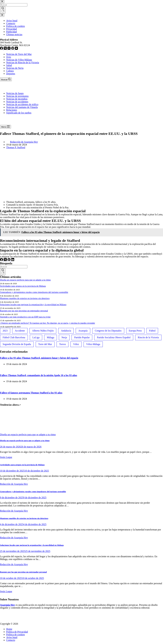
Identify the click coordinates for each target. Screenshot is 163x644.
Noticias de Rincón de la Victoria (22, 62)
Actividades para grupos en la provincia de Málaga (23, 286)
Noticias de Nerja (14, 68)
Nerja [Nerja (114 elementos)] (64, 337)
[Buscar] (6, 79)
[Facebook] (2, 260)
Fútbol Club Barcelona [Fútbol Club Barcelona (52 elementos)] (14, 337)
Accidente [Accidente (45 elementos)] (20, 330)
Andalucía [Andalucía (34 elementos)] (66, 330)
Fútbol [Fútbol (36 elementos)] (152, 330)
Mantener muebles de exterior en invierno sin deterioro (25, 298)
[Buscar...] (13, 266)
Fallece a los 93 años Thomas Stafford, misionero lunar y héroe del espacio (39, 358)
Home (9, 629)
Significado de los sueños (18, 112)
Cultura (10, 71)
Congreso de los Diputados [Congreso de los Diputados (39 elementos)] (108, 330)
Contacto (10, 640)
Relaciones (11, 110)
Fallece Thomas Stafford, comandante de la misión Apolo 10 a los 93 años (38, 375)
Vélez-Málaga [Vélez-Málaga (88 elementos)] (93, 344)
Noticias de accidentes (17, 101)
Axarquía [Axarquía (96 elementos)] (83, 330)
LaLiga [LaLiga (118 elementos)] (36, 337)
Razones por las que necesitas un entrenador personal (24, 310)
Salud (9, 65)
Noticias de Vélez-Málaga (19, 59)
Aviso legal (11, 637)
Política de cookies (15, 634)
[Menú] (5, 127)
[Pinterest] (9, 260)
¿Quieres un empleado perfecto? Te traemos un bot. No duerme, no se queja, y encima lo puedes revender (47, 323)
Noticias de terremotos (17, 96)
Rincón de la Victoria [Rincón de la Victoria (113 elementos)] (148, 337)
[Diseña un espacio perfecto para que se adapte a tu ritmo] (11, 431)
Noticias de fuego (15, 93)
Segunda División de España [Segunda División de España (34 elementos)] (17, 344)
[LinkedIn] (12, 260)
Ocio (8, 57)
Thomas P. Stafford (15, 147)
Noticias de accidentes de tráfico (22, 104)
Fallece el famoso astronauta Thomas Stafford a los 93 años (31, 392)
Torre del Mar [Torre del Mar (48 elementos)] (45, 344)
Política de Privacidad (17, 631)
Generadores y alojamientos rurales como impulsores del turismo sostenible (34, 292)
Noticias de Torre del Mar (19, 54)
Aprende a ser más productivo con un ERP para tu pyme (25, 317)
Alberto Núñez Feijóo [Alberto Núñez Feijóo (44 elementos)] (43, 330)
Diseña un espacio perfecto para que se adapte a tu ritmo (25, 280)
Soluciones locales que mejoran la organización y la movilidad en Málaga (33, 304)
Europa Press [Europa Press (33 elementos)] (135, 330)
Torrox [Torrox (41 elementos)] (62, 344)
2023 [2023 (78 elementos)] (5, 330)
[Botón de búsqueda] (2, 271)
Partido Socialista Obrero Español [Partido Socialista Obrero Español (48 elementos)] (113, 337)
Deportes (10, 73)
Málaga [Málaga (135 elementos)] (50, 337)
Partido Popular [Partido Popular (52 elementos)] (82, 337)
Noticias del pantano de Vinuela (22, 107)
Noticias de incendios (17, 99)
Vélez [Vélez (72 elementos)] (76, 344)
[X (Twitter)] (5, 260)
